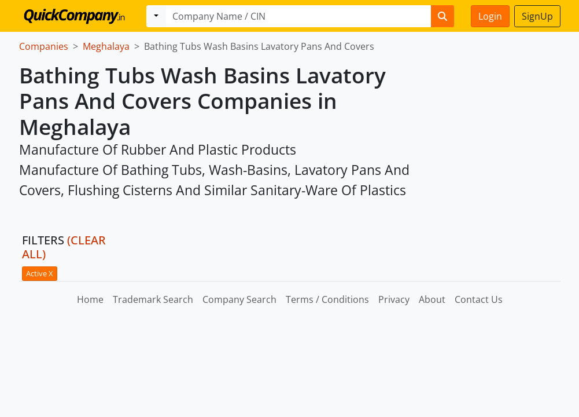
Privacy (394, 299)
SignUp (537, 16)
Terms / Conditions (327, 299)
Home (90, 299)
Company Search (239, 299)
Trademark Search (153, 299)
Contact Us (479, 299)
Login (490, 16)
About (432, 299)
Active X (39, 273)
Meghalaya (106, 46)
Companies (43, 46)
